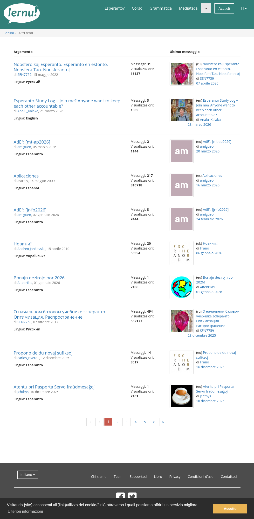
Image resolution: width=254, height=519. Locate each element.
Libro (158, 476)
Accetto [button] (230, 509)
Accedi (224, 8)
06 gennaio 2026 (209, 253)
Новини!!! (24, 244)
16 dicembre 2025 (210, 367)
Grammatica (161, 8)
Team (118, 476)
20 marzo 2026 (208, 151)
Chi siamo (99, 476)
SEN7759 (24, 74)
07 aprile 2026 (207, 83)
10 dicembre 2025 (210, 401)
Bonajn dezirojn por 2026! (40, 278)
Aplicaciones (26, 176)
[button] (206, 8)
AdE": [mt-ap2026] (32, 142)
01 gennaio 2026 (209, 291)
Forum (9, 33)
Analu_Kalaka (27, 111)
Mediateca (188, 8)
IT (244, 8)
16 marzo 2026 (208, 185)
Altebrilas (24, 282)
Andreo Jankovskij (31, 248)
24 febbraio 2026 (209, 219)
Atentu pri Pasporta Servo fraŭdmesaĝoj (54, 387)
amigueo (24, 147)
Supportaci (138, 476)
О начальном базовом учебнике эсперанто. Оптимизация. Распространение (60, 314)
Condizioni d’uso (200, 476)
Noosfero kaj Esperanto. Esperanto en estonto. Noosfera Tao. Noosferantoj (61, 66)
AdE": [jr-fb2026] (30, 210)
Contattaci (229, 476)
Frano (204, 248)
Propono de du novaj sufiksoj (43, 353)
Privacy (174, 476)
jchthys (22, 391)
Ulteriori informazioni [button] (25, 511)
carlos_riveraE (28, 357)
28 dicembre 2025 (202, 335)
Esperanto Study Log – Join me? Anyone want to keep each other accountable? (67, 103)
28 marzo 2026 (199, 124)
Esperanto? (115, 8)
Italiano (28, 474)
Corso (137, 8)
